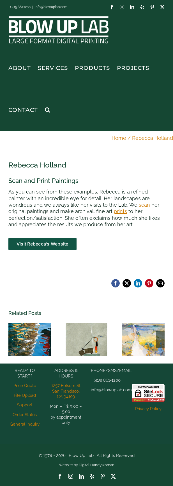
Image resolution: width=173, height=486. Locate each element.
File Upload (25, 395)
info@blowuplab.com (51, 7)
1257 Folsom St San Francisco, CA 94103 (65, 391)
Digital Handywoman (96, 465)
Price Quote (24, 385)
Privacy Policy (148, 408)
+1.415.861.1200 (19, 7)
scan (144, 205)
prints (120, 211)
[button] (47, 110)
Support (25, 404)
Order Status (25, 414)
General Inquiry (25, 424)
